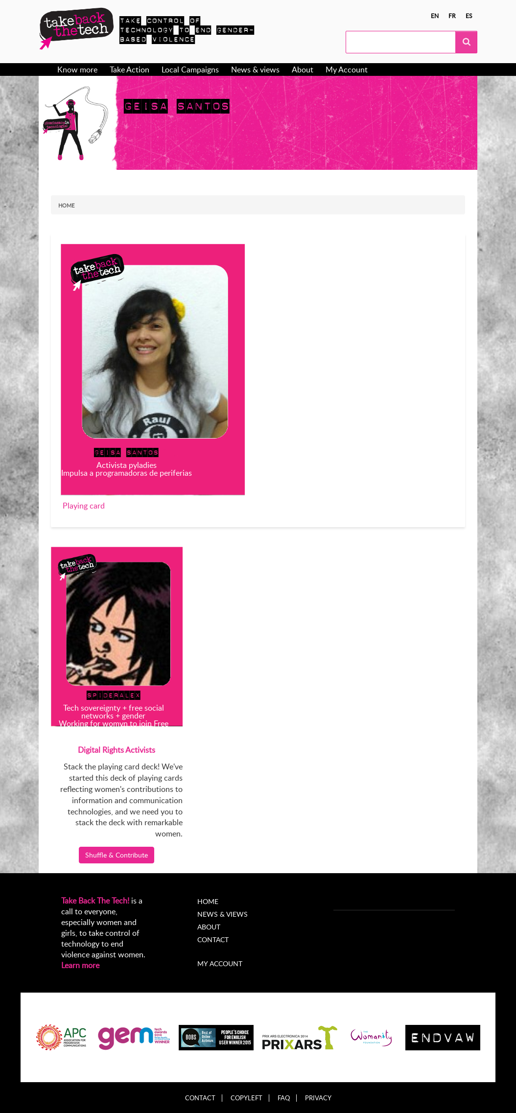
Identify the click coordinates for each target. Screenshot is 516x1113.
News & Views (222, 914)
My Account (347, 69)
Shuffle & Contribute (116, 854)
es (469, 16)
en (435, 16)
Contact (213, 939)
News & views (255, 69)
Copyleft (246, 1098)
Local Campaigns (190, 69)
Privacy (318, 1098)
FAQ (284, 1098)
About (302, 69)
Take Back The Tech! (95, 900)
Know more (77, 69)
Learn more (80, 965)
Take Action (129, 69)
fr (452, 16)
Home (66, 205)
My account (219, 963)
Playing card (84, 505)
